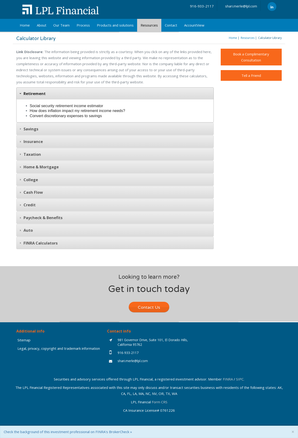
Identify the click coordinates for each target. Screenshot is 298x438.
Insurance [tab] (30, 141)
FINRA (228, 379)
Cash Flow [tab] (30, 192)
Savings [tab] (28, 129)
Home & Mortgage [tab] (38, 167)
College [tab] (28, 179)
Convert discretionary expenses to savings (66, 116)
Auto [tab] (25, 230)
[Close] (292, 431)
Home (25, 25)
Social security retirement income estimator (66, 106)
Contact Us (149, 307)
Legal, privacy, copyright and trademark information (58, 348)
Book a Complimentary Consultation (251, 57)
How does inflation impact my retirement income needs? (77, 111)
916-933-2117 (202, 6)
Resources (149, 25)
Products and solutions (115, 25)
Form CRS (159, 402)
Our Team (61, 25)
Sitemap (23, 340)
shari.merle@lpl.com (241, 6)
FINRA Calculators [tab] (38, 243)
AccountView (194, 25)
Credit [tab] (27, 204)
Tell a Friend (251, 75)
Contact (171, 25)
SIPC (240, 379)
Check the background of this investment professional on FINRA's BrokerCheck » (68, 431)
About (41, 25)
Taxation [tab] (29, 154)
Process (83, 25)
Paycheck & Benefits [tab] (40, 217)
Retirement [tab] (32, 93)
